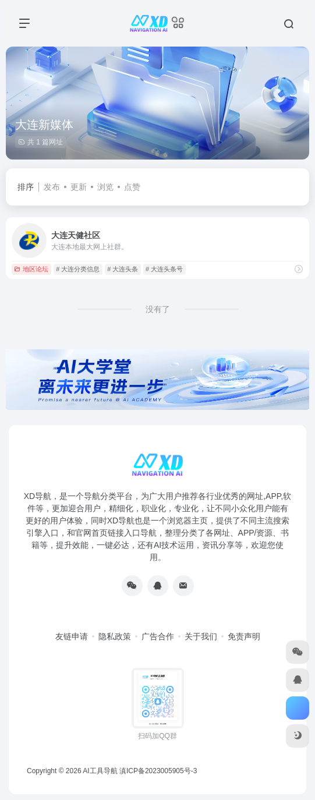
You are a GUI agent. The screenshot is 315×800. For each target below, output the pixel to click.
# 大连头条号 (164, 269)
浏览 (105, 187)
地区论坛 (31, 269)
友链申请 (71, 636)
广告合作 (157, 636)
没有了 (158, 309)
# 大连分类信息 (78, 269)
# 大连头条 (122, 269)
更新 (78, 187)
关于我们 (201, 636)
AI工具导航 (100, 771)
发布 (52, 187)
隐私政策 (114, 636)
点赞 (132, 187)
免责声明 (244, 636)
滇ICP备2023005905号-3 (158, 771)
